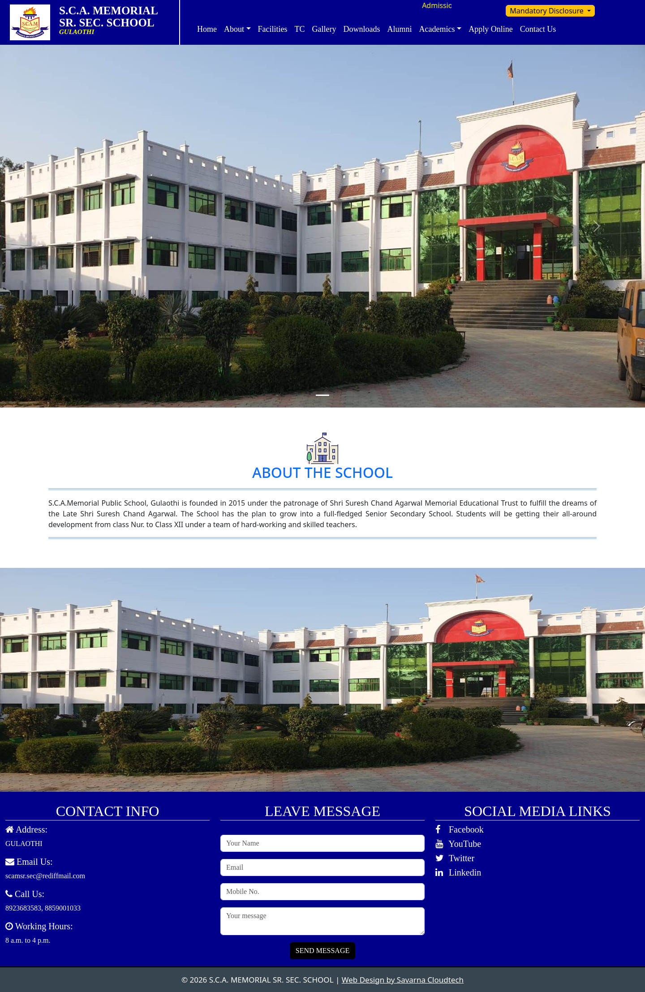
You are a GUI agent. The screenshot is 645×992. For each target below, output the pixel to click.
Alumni (399, 29)
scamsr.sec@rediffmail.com (45, 876)
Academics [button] (437, 29)
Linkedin (458, 872)
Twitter (454, 858)
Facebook (459, 829)
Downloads (362, 29)
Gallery (324, 29)
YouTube (458, 844)
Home (207, 29)
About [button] (234, 29)
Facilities (273, 29)
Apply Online (491, 29)
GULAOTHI (24, 843)
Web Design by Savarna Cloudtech (403, 980)
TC (300, 29)
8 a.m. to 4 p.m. (27, 940)
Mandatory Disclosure (547, 11)
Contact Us (538, 29)
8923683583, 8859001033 (43, 908)
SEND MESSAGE (322, 950)
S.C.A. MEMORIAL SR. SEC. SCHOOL (115, 16)
